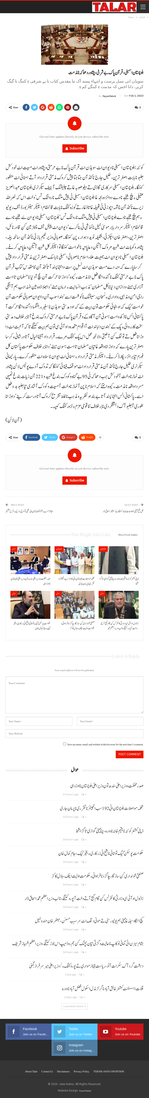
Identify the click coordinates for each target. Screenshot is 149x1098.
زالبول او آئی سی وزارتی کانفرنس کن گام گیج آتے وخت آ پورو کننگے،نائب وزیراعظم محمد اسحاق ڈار (83, 899)
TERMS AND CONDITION (108, 1071)
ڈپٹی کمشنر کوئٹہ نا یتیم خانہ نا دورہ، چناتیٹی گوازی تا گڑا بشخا (109, 831)
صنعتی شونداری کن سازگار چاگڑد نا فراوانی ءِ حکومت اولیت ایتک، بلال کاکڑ (97, 876)
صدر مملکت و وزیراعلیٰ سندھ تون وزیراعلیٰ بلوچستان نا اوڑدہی (106, 786)
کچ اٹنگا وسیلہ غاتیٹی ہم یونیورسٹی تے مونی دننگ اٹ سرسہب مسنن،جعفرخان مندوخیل (89, 921)
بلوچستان (59, 549)
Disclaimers (63, 1071)
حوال (14, 549)
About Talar (31, 1071)
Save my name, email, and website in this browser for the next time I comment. (105, 744)
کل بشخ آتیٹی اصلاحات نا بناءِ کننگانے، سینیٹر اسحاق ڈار (123, 511)
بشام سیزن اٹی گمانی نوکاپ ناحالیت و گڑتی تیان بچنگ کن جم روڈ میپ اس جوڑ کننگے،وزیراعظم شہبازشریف (77, 944)
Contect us (47, 1071)
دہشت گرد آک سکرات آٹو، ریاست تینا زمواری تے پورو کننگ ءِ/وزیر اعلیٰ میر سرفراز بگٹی (86, 966)
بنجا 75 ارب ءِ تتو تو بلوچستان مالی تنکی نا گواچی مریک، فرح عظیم (29, 511)
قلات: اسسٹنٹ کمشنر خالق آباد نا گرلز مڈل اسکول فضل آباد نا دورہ (102, 989)
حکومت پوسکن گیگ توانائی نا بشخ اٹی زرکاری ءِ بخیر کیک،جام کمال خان (100, 853)
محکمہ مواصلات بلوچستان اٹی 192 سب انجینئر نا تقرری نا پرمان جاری (101, 808)
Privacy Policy (81, 1071)
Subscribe (77, 148)
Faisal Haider (85, 1091)
